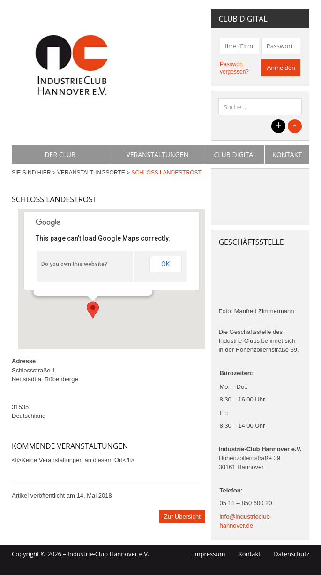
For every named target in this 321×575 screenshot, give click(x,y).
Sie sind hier (31, 172)
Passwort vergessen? (234, 68)
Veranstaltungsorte (91, 172)
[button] (93, 310)
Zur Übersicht (182, 516)
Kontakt (287, 154)
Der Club (60, 154)
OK (165, 264)
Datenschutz (291, 554)
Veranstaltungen (157, 154)
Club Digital (235, 154)
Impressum (209, 554)
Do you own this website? (74, 264)
